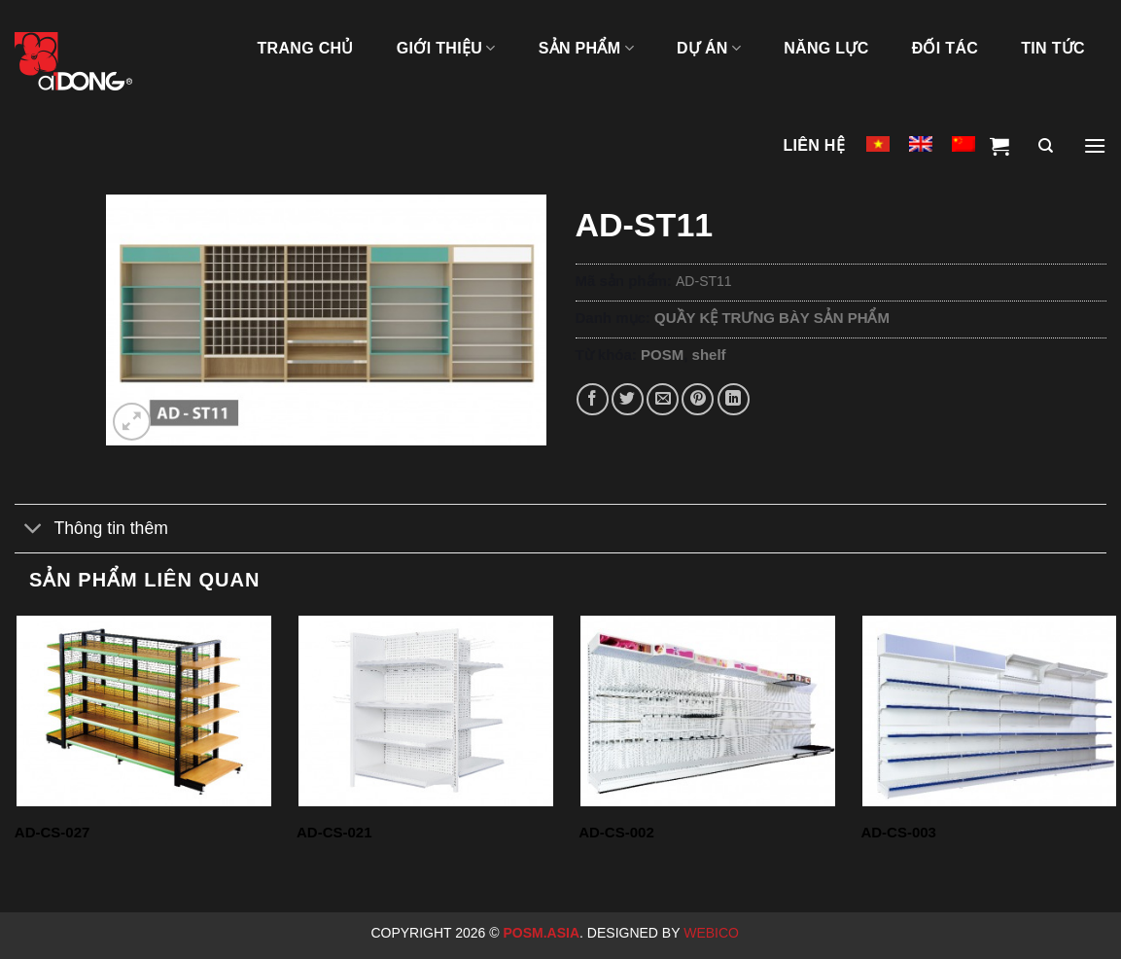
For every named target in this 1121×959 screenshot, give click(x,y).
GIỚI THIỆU (446, 48)
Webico (713, 933)
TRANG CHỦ (305, 48)
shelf (709, 354)
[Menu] (1094, 146)
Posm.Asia (541, 933)
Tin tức (1053, 48)
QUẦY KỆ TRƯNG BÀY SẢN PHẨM (772, 317)
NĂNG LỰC (826, 48)
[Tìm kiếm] (1045, 146)
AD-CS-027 (52, 832)
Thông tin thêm (91, 530)
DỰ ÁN (709, 48)
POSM (662, 354)
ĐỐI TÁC (945, 48)
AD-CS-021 (334, 832)
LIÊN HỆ (814, 145)
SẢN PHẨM (586, 48)
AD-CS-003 (898, 832)
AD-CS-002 (616, 832)
